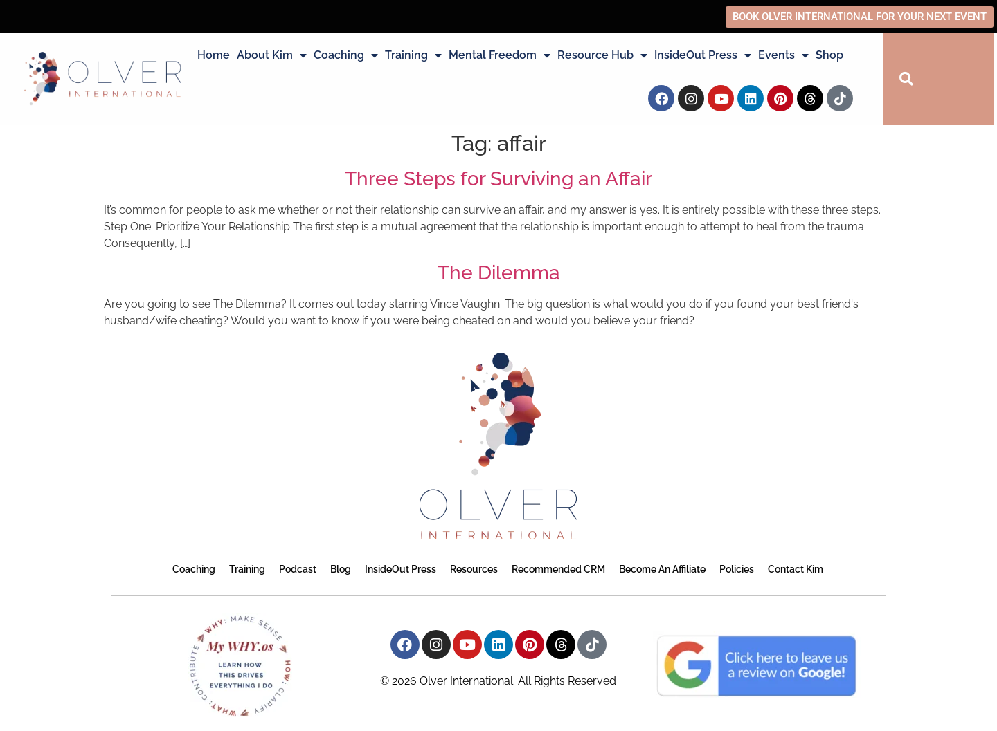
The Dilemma (499, 272)
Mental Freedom (499, 55)
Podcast (297, 569)
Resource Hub (602, 55)
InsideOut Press (702, 55)
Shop (829, 55)
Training (413, 55)
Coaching (346, 55)
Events (783, 55)
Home (213, 55)
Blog (340, 569)
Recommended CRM (558, 569)
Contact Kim (795, 569)
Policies (736, 569)
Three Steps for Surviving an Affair (498, 178)
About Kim (272, 55)
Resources (474, 569)
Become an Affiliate (662, 569)
